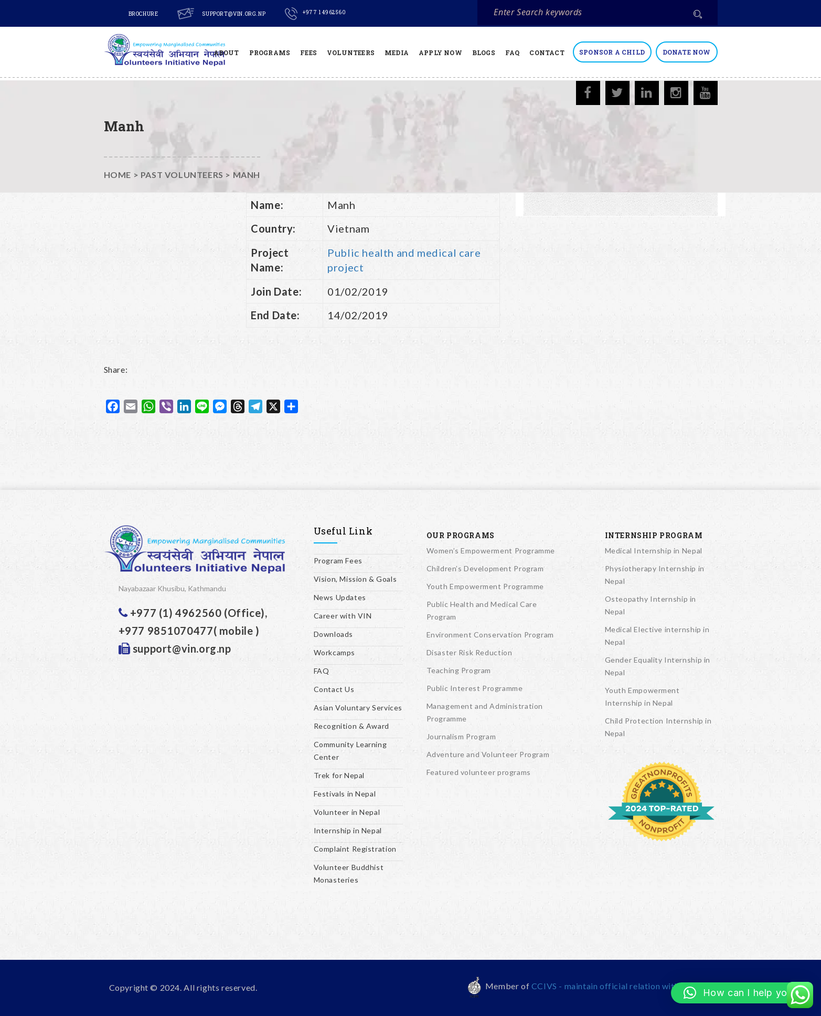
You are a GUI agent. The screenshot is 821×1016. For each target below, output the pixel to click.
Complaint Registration (355, 848)
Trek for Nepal (339, 775)
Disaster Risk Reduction (470, 652)
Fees (308, 52)
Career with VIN (343, 615)
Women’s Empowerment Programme (491, 550)
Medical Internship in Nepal (653, 550)
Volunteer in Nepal (347, 812)
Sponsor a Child (612, 52)
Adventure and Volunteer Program (488, 754)
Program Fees (338, 560)
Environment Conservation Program (490, 634)
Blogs (483, 52)
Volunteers (351, 52)
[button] (741, 992)
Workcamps (334, 652)
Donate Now (687, 52)
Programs (270, 52)
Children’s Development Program (485, 568)
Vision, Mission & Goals (355, 578)
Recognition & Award (351, 725)
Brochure (143, 14)
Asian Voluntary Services (358, 707)
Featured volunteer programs (479, 772)
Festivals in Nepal (345, 793)
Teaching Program (459, 670)
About (226, 52)
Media (397, 52)
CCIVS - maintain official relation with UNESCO (624, 986)
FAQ (512, 52)
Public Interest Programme (475, 688)
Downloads (333, 634)
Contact (546, 52)
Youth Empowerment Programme (485, 586)
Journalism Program (461, 736)
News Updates (340, 597)
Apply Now (440, 52)
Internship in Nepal (348, 830)
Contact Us (334, 689)
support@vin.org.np (233, 14)
